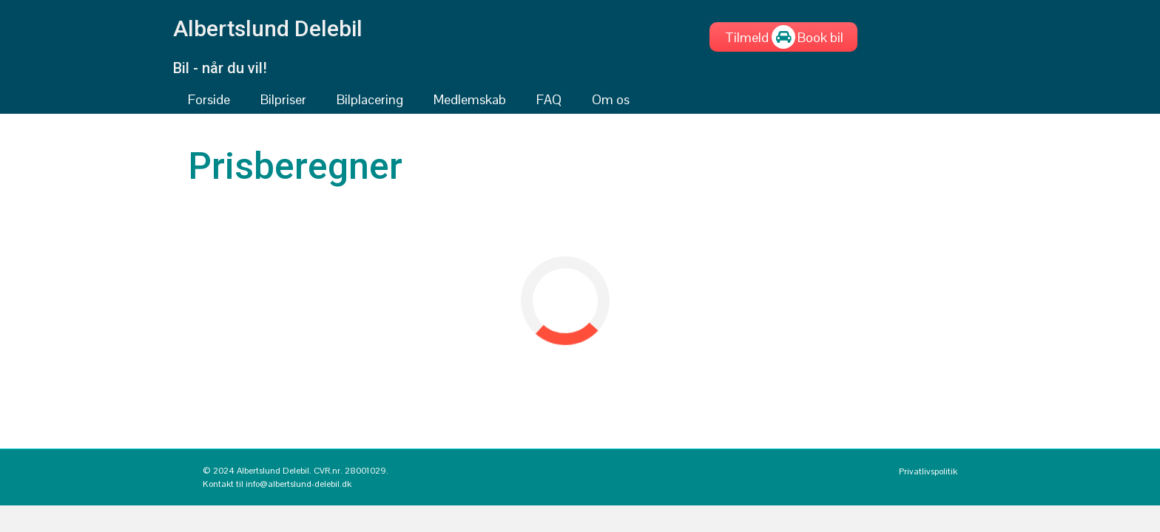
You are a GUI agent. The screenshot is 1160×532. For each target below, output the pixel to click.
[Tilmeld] (746, 37)
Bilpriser (283, 99)
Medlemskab (470, 99)
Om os (611, 99)
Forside (209, 99)
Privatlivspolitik (928, 471)
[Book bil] (820, 37)
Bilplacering (370, 99)
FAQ (549, 99)
